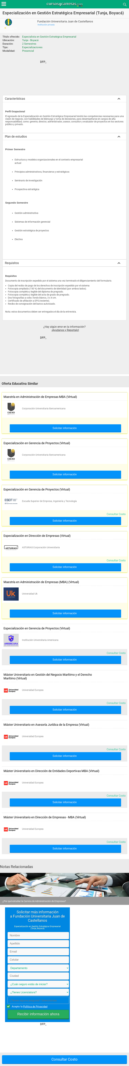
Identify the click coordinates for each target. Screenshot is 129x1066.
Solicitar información (64, 428)
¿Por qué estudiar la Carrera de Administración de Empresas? (34, 901)
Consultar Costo (116, 514)
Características (15, 98)
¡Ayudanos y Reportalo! (65, 330)
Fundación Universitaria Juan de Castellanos (65, 21)
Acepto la (29, 1006)
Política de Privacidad (35, 1006)
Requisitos (12, 263)
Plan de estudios (16, 136)
